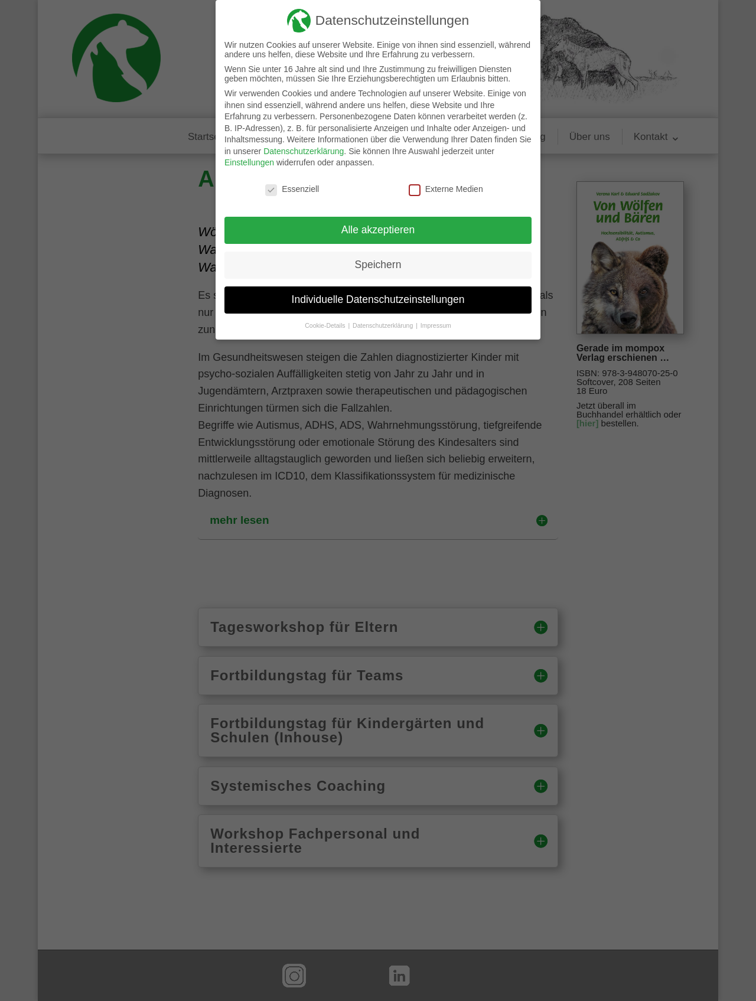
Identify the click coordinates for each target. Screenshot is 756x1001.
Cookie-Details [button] (326, 325)
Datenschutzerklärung (303, 151)
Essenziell (292, 189)
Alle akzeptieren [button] (378, 230)
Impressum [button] (436, 325)
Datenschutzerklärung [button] (384, 325)
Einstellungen (249, 162)
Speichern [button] (378, 264)
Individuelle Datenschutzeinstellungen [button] (378, 299)
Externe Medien (446, 189)
